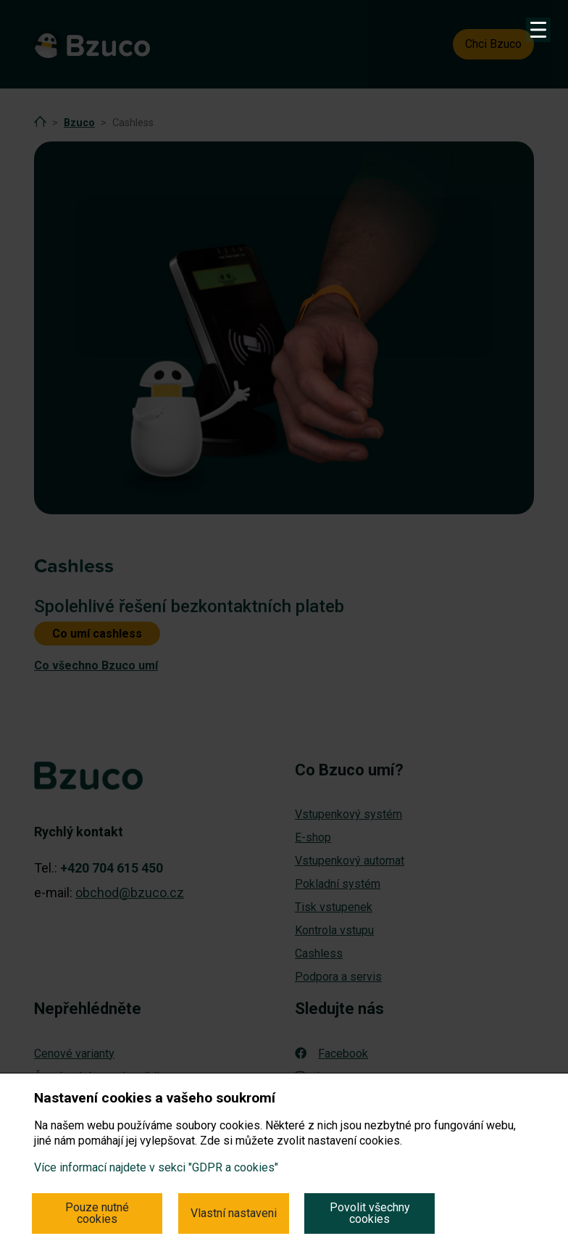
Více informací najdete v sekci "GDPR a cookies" (156, 1167)
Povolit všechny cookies (370, 1213)
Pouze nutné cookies (97, 1213)
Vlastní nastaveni (234, 1213)
